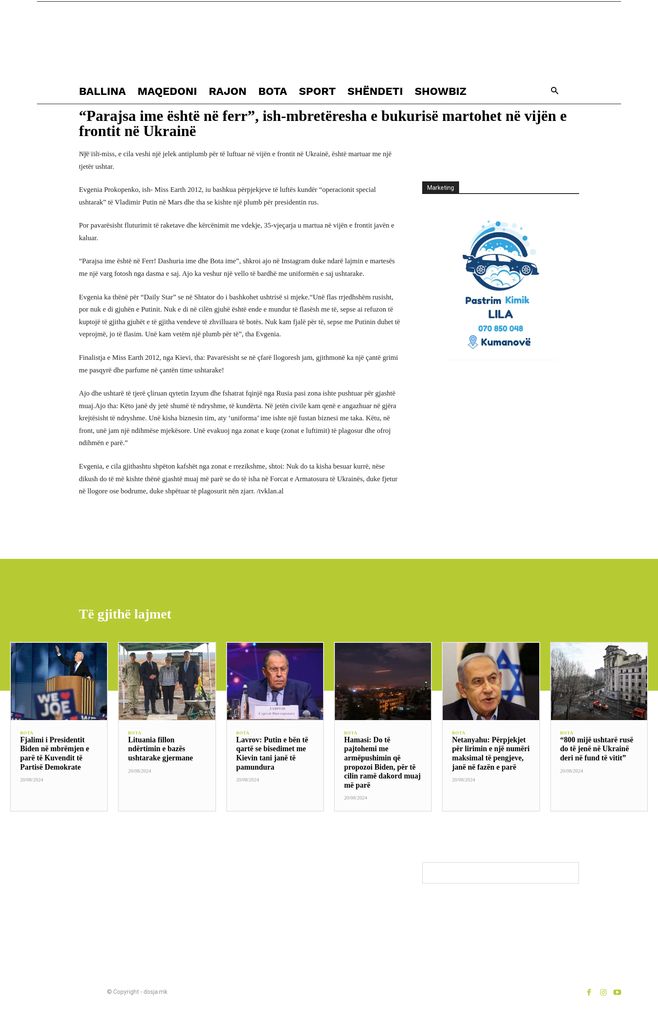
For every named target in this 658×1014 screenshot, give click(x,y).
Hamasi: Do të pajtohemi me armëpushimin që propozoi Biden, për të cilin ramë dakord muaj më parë (382, 764)
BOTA (27, 734)
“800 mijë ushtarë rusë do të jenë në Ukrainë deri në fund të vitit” (596, 750)
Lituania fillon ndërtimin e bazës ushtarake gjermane (160, 750)
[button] (555, 91)
